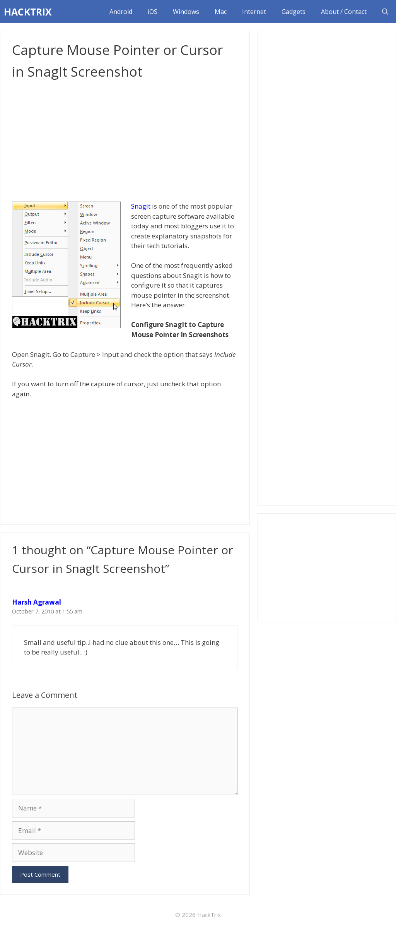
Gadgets (294, 11)
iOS (152, 11)
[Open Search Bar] (385, 11)
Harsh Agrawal (36, 602)
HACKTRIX (28, 11)
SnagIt (140, 206)
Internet (254, 11)
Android (120, 11)
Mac (221, 11)
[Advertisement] (125, 140)
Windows (186, 11)
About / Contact (344, 11)
